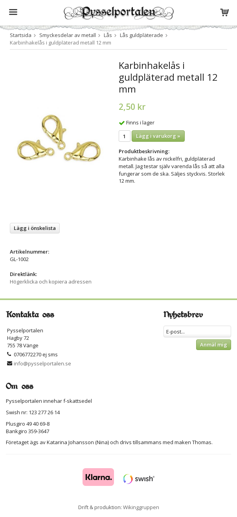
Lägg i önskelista (35, 228)
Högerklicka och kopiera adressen (51, 281)
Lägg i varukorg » (158, 135)
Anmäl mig (213, 344)
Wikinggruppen (141, 507)
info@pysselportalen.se (42, 363)
